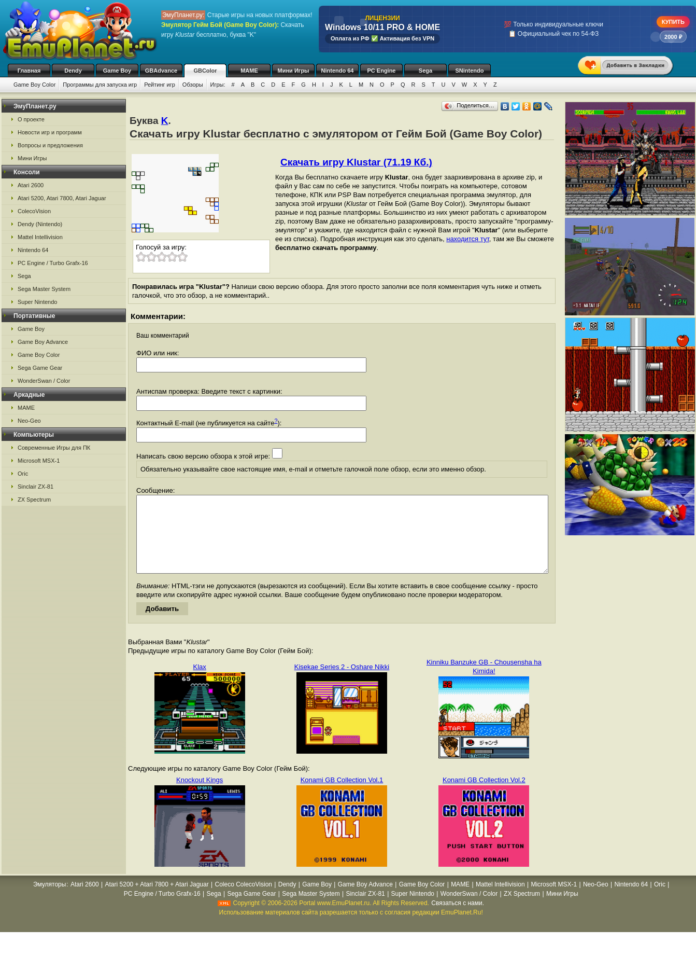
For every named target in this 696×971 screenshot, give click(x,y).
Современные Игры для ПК (54, 448)
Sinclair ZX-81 (35, 486)
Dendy (73, 70)
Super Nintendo (37, 302)
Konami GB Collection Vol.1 (342, 795)
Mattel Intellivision (40, 237)
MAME (249, 70)
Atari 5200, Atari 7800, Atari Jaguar (62, 198)
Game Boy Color (34, 84)
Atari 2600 (31, 185)
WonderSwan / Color (44, 381)
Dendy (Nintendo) (40, 224)
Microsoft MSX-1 (39, 460)
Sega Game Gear (40, 368)
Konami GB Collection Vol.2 (484, 795)
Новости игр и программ (50, 132)
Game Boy (117, 70)
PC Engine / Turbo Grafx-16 (53, 263)
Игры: (217, 84)
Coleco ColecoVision (243, 900)
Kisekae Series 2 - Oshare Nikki (342, 682)
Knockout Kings (199, 795)
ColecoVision (34, 211)
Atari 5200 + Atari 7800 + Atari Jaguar (157, 900)
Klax (199, 682)
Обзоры (192, 84)
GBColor (205, 70)
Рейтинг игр (159, 84)
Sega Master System (44, 289)
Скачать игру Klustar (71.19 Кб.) (356, 162)
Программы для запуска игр (100, 84)
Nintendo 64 (337, 70)
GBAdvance (161, 70)
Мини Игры (293, 70)
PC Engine (381, 70)
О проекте (31, 119)
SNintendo (470, 70)
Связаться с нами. (457, 918)
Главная (29, 70)
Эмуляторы (49, 900)
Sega (425, 70)
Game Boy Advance (43, 342)
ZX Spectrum (34, 499)
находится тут (467, 239)
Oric (23, 473)
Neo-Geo (29, 421)
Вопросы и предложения (50, 145)
